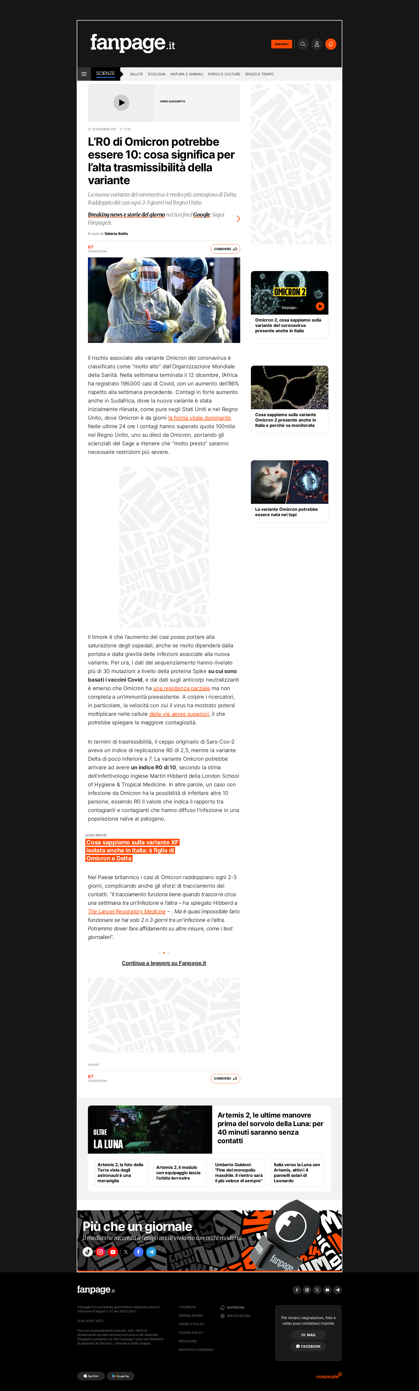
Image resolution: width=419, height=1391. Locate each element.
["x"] (133, 1253)
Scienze (105, 73)
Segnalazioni (191, 1315)
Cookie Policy (191, 1333)
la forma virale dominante (199, 418)
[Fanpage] (96, 1290)
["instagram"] (104, 1253)
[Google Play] (120, 1376)
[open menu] (84, 74)
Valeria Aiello (116, 233)
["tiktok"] (89, 1253)
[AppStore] (91, 1376)
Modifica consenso (196, 1350)
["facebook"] (148, 1253)
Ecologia (157, 74)
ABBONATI (282, 44)
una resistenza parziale (181, 688)
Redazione (188, 1341)
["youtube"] (118, 1253)
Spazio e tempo (259, 74)
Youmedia (187, 1307)
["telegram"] (163, 1253)
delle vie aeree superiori (179, 714)
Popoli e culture (224, 74)
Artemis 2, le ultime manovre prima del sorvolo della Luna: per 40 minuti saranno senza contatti (271, 1128)
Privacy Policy (192, 1324)
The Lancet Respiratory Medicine (127, 911)
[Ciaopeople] (329, 1377)
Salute (136, 74)
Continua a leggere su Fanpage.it (164, 963)
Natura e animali (186, 74)
